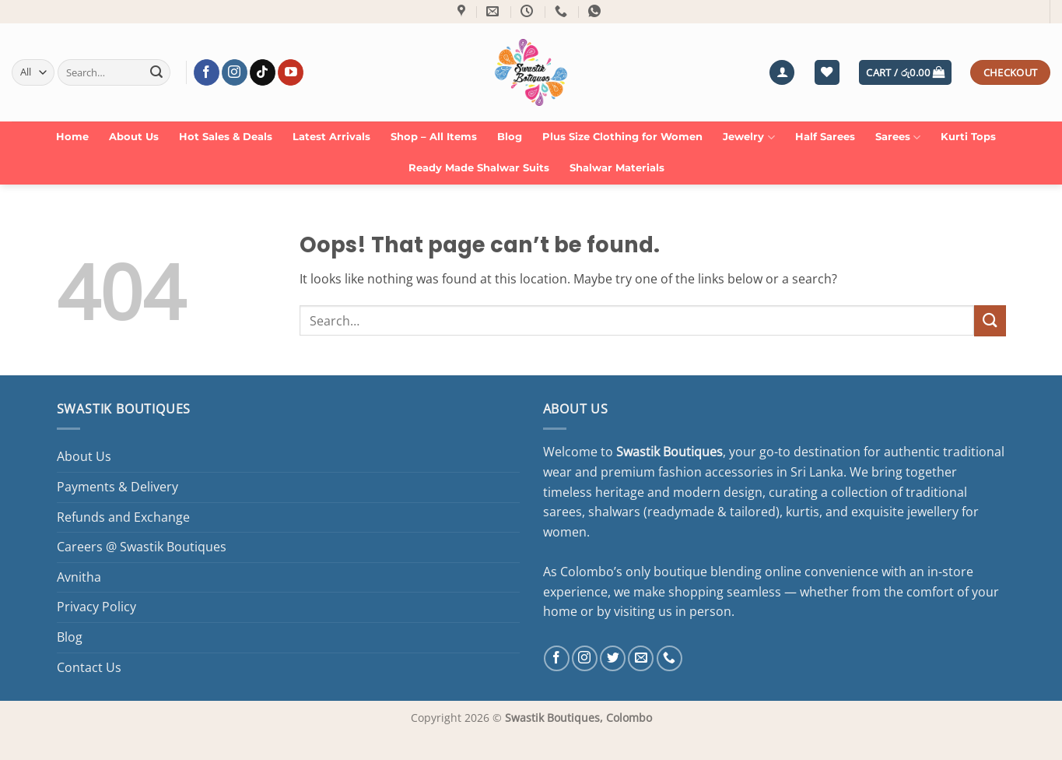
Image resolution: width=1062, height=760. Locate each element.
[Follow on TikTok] (262, 72)
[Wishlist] (827, 73)
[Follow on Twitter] (613, 658)
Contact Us (89, 667)
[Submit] (156, 72)
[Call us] (669, 658)
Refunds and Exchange (123, 517)
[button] (781, 73)
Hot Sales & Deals (225, 136)
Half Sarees (825, 136)
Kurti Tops (968, 136)
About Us (134, 136)
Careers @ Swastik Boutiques (141, 546)
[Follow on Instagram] (234, 72)
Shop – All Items (434, 136)
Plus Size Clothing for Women (622, 136)
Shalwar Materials (617, 168)
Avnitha (79, 577)
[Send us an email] (641, 658)
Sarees (897, 137)
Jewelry (748, 137)
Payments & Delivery (117, 486)
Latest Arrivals (331, 136)
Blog (509, 136)
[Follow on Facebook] (206, 72)
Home (72, 136)
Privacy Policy (96, 606)
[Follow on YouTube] (290, 72)
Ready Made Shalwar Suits (478, 168)
